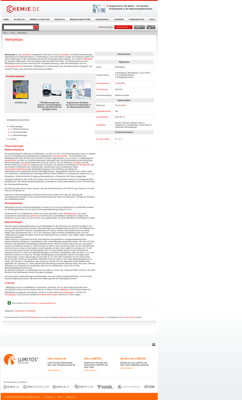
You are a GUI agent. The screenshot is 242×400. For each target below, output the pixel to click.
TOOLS (152, 19)
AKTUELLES (19, 19)
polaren (34, 216)
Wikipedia (62, 317)
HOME (6, 19)
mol (124, 105)
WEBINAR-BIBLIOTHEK (80, 19)
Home (5, 33)
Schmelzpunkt (102, 117)
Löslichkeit (100, 125)
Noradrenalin (84, 165)
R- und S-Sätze (102, 139)
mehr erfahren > (54, 370)
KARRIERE (119, 19)
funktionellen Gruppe (49, 295)
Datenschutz (71, 397)
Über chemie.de (57, 358)
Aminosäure (20, 311)
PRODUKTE (59, 19)
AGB (59, 397)
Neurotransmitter (60, 156)
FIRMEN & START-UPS (40, 19)
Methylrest (64, 289)
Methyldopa (34, 317)
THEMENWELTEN (136, 19)
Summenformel (102, 83)
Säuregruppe (68, 292)
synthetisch (27, 55)
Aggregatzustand (103, 111)
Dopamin (26, 165)
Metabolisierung (70, 213)
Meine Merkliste (106, 27)
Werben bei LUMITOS (133, 358)
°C (124, 117)
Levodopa (77, 162)
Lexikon (13, 33)
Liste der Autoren (129, 317)
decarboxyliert (10, 160)
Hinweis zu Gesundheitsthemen (43, 303)
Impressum (48, 397)
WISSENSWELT (102, 19)
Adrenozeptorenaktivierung (16, 169)
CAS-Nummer (102, 89)
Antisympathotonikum (14, 66)
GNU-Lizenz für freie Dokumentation (92, 317)
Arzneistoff (63, 55)
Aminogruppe (10, 295)
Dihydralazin (87, 59)
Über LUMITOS (93, 358)
